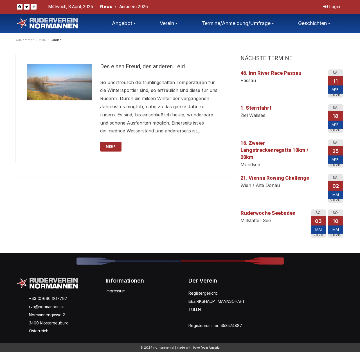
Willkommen (25, 40)
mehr (111, 146)
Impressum (115, 290)
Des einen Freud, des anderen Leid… (144, 66)
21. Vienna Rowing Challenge (274, 178)
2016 (42, 40)
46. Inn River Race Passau (271, 73)
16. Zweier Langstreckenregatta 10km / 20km (274, 150)
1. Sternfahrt (255, 108)
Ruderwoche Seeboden (268, 213)
